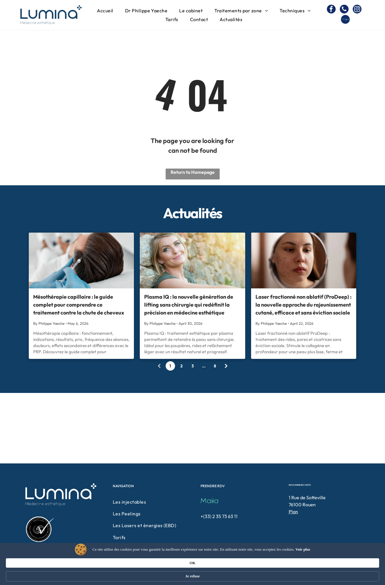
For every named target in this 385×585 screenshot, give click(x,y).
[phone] (344, 10)
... (204, 366)
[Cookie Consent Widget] (192, 573)
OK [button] (283, 573)
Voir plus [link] (99, 576)
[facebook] (331, 10)
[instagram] (357, 10)
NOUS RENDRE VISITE (300, 485)
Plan (293, 512)
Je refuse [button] (311, 573)
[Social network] (345, 20)
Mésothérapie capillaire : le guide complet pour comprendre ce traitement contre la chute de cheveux (78, 304)
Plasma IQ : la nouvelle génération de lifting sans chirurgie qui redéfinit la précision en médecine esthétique (188, 304)
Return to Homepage (193, 172)
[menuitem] (105, 10)
